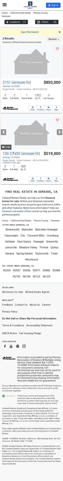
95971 (36, 270)
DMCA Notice (9, 333)
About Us (35, 304)
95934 (7, 270)
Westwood (31, 259)
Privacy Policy (9, 311)
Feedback (7, 305)
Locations (16, 22)
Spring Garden (24, 253)
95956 (26, 270)
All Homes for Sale (12, 292)
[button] (53, 5)
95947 (16, 270)
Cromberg (52, 235)
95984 (56, 270)
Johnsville (11, 247)
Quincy (54, 247)
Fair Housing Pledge (30, 333)
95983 (46, 270)
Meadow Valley (28, 247)
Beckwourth (12, 229)
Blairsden (27, 229)
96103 (16, 276)
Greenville (52, 241)
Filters (46, 22)
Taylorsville (42, 253)
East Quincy (24, 241)
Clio (22, 235)
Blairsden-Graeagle (46, 229)
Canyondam (11, 235)
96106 (26, 276)
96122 (36, 276)
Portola (44, 247)
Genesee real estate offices (17, 211)
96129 (46, 276)
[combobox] (54, 39)
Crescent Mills (36, 235)
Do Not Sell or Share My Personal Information (29, 318)
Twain (54, 253)
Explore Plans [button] (51, 403)
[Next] (59, 132)
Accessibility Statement (39, 325)
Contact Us (21, 304)
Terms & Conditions (13, 325)
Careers (46, 304)
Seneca (9, 253)
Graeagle (38, 241)
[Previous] (3, 132)
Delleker (10, 241)
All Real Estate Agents (37, 292)
